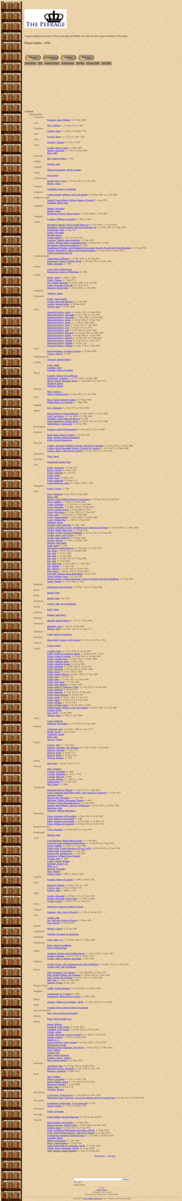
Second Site (98, 1198)
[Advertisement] (102, 88)
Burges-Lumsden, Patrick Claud (61, 1125)
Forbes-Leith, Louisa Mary (59, 851)
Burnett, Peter (53, 593)
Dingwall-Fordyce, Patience (60, 338)
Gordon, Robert (54, 237)
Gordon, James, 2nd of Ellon (60, 535)
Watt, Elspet (52, 784)
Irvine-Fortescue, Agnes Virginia (62, 1042)
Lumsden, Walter (55, 1138)
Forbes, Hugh (53, 671)
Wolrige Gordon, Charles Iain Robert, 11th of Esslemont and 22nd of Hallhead (83, 579)
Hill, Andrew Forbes (56, 158)
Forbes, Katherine (55, 480)
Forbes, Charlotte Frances (59, 664)
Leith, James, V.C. (55, 940)
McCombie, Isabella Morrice (60, 548)
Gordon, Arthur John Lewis (59, 530)
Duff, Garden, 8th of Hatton (60, 977)
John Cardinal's (88, 1198)
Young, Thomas (54, 581)
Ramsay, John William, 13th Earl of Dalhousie (68, 805)
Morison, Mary (54, 629)
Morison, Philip (54, 755)
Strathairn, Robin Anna (57, 203)
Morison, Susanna (55, 758)
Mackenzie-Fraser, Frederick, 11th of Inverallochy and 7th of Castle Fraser (81, 1098)
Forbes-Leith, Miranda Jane (59, 853)
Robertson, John (54, 808)
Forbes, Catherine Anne (58, 661)
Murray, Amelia (54, 1106)
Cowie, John (53, 515)
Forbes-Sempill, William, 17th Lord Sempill (67, 194)
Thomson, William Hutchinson (61, 810)
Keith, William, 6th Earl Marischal (63, 1117)
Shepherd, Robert (55, 383)
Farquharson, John (55, 230)
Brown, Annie (53, 277)
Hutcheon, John (54, 626)
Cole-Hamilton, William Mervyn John (64, 840)
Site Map (80, 63)
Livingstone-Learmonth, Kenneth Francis (66, 1135)
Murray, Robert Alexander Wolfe (62, 381)
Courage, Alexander (56, 771)
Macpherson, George (56, 1045)
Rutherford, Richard (56, 1084)
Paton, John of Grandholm (59, 945)
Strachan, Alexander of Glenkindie (63, 934)
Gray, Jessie (52, 713)
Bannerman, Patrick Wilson (59, 587)
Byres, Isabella (54, 502)
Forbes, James (53, 475)
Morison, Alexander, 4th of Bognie (63, 747)
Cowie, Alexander (55, 504)
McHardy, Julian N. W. (57, 864)
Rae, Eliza (52, 550)
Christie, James (54, 1032)
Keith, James (53, 545)
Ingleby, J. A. (53, 1040)
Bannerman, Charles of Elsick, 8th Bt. (64, 261)
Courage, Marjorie (55, 777)
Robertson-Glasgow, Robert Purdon (63, 213)
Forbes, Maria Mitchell (57, 695)
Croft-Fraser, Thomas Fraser (60, 1095)
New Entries (30, 63)
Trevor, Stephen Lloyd (57, 576)
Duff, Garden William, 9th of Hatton (63, 975)
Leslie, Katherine (55, 721)
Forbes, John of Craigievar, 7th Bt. (63, 687)
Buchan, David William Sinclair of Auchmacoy (68, 499)
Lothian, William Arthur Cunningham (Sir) (66, 243)
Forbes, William (54, 702)
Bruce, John (52, 497)
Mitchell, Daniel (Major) (58, 620)
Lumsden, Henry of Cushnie (60, 370)
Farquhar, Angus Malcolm (59, 525)
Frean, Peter (52, 175)
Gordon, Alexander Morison (60, 301)
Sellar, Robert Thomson (58, 1055)
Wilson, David (53, 874)
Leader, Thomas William (58, 861)
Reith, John (52, 737)
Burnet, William (54, 1024)
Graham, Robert (54, 710)
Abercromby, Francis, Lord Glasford (63, 640)
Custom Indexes (52, 63)
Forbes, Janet (53, 679)
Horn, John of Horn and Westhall (62, 1013)
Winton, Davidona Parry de (59, 253)
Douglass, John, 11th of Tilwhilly (62, 912)
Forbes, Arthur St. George (59, 656)
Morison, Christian (55, 750)
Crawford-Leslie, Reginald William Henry (66, 843)
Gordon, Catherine (55, 956)
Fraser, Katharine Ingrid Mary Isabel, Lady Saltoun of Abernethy (76, 792)
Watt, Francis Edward (57, 1060)
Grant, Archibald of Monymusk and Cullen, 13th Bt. (71, 1130)
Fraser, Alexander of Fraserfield (61, 816)
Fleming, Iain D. (54, 235)
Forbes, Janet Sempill (57, 299)
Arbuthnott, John (55, 729)
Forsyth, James (54, 137)
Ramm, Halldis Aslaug (57, 1082)
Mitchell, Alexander (56, 869)
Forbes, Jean (53, 478)
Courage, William (55, 779)
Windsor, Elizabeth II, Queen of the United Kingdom (71, 250)
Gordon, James (54, 131)
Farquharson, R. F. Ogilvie (59, 994)
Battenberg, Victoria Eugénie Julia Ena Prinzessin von (71, 227)
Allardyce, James (55, 293)
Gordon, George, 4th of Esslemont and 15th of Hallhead (72, 964)
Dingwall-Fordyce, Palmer (59, 335)
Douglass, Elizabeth (56, 1071)
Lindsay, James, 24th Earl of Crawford (64, 451)
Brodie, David (53, 732)
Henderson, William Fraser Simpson (63, 856)
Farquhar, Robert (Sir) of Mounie (62, 376)
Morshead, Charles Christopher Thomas (65, 800)
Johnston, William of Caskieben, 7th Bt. (65, 1002)
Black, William (54, 769)
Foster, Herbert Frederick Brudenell (63, 437)
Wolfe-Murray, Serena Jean (59, 424)
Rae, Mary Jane (54, 563)
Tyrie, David (53, 456)
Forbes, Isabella (54, 846)
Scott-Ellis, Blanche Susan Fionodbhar (64, 574)
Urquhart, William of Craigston (61, 219)
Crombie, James (54, 651)
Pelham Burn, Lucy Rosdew (60, 402)
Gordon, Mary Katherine (58, 538)
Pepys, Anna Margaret (57, 1143)
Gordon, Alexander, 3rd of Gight (62, 898)
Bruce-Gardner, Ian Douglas (60, 1122)
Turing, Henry (53, 782)
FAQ (40, 63)
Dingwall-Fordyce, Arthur (59, 320)
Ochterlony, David (55, 734)
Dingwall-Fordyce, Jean (58, 327)
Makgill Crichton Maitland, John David (65, 1047)
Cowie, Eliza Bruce (56, 512)
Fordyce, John (53, 745)
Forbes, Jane (53, 677)
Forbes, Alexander (55, 467)
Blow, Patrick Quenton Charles (61, 400)
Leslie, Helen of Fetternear (59, 634)
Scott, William (53, 1050)
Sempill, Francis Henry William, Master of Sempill (70, 200)
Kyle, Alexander (54, 408)
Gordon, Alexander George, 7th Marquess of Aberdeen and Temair (77, 527)
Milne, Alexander (55, 264)
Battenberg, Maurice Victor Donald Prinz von (68, 225)
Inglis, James (53, 609)
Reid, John (52, 763)
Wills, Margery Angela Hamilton (62, 1151)
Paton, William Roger (57, 948)
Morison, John (53, 835)
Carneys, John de (55, 354)
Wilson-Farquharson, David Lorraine (64, 170)
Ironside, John (53, 858)
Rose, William (53, 125)
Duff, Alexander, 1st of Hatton (61, 972)
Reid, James (52, 571)
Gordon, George (54, 901)
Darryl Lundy (102, 1190)
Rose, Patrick (53, 923)
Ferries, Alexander (55, 232)
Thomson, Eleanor (55, 1089)
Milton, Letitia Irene (56, 1140)
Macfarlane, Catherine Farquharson (63, 245)
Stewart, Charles (54, 739)
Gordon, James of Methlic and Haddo (64, 958)
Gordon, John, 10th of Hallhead (61, 967)
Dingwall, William (55, 885)
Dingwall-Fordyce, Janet (58, 325)
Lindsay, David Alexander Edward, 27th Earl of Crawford (73, 448)
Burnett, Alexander (56, 208)
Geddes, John (53, 918)
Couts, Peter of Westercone (59, 269)
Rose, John (52, 153)
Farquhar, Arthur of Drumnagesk (62, 429)
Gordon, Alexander (56, 896)
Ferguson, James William (58, 120)
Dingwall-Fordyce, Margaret (60, 333)
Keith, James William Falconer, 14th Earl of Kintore (71, 1133)
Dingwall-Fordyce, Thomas (59, 340)
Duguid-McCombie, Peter (59, 462)
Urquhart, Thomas (55, 142)
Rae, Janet (52, 556)
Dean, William (53, 1076)
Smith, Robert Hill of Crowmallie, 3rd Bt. (66, 1145)
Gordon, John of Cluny (57, 148)
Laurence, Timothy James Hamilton (63, 240)
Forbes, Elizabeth (55, 473)
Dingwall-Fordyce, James (59, 322)
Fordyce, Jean (53, 888)
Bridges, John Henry (56, 615)
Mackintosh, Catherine (57, 378)
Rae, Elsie (51, 553)
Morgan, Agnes (54, 715)
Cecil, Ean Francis (55, 416)
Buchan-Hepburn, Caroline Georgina (64, 351)
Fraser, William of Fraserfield (60, 819)
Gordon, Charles (54, 1037)
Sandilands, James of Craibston (61, 189)
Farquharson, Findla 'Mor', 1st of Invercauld (67, 1103)
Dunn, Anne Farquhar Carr (59, 1019)
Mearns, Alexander (56, 150)
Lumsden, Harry (54, 367)
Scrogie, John (53, 1052)
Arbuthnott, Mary (55, 1066)
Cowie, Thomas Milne (57, 517)
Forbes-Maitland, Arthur (58, 483)
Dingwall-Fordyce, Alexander (60, 315)
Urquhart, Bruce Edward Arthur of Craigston (67, 1007)
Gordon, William (55, 540)
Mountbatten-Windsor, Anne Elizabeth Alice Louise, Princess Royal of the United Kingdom (89, 248)
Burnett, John (53, 598)
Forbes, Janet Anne (56, 682)
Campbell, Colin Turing (58, 1029)
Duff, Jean (52, 980)
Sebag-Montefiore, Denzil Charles (62, 421)
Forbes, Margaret (55, 689)
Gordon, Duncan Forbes (58, 304)
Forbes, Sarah (53, 697)
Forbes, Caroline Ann (57, 659)
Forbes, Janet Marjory (57, 684)
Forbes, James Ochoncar (58, 674)
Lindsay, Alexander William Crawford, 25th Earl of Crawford (75, 445)
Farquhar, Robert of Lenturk (60, 879)
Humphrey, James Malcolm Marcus (63, 419)
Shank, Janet (53, 1087)
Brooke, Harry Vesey (56, 181)
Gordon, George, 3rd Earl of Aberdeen (64, 533)
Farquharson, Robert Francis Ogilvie (64, 996)
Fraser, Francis (54, 645)
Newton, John (53, 306)
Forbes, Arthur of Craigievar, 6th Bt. (63, 654)
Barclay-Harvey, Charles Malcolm (62, 413)
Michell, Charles (54, 928)
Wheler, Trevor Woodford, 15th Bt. (63, 1148)
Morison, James (54, 753)
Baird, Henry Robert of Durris (61, 435)
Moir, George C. (54, 391)
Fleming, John (53, 164)
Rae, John (51, 558)
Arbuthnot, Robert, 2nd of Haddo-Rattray (66, 953)
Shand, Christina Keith (57, 394)
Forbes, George (54, 488)
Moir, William (53, 871)
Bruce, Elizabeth (54, 494)
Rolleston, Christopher (57, 723)
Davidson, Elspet (55, 522)
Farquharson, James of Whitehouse (63, 272)
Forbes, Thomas (54, 280)
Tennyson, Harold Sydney (59, 359)
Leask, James (53, 365)
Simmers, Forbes (55, 983)
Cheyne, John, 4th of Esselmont (61, 604)
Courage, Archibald (56, 774)
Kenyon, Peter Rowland (58, 798)
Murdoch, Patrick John (57, 288)
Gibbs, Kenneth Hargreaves (59, 440)
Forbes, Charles (54, 470)
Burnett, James (54, 183)
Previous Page (93, 63)
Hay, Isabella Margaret (57, 283)
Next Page (106, 63)
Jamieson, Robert (55, 795)
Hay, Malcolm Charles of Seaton (62, 920)
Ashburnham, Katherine (58, 258)
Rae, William (53, 566)
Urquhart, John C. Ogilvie (59, 1058)
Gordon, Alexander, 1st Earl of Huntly (64, 1034)
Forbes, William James (57, 705)
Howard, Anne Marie (57, 543)
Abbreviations (68, 63)
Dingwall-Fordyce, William (59, 343)
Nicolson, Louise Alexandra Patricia (63, 803)
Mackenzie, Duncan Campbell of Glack (65, 906)
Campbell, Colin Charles (58, 1027)
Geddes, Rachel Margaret (58, 988)
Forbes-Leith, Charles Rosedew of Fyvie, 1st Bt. (69, 848)
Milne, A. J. (52, 866)
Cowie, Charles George (57, 509)
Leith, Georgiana (55, 829)
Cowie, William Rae (56, 520)
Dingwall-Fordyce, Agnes (59, 312)
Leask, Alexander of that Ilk (60, 285)
